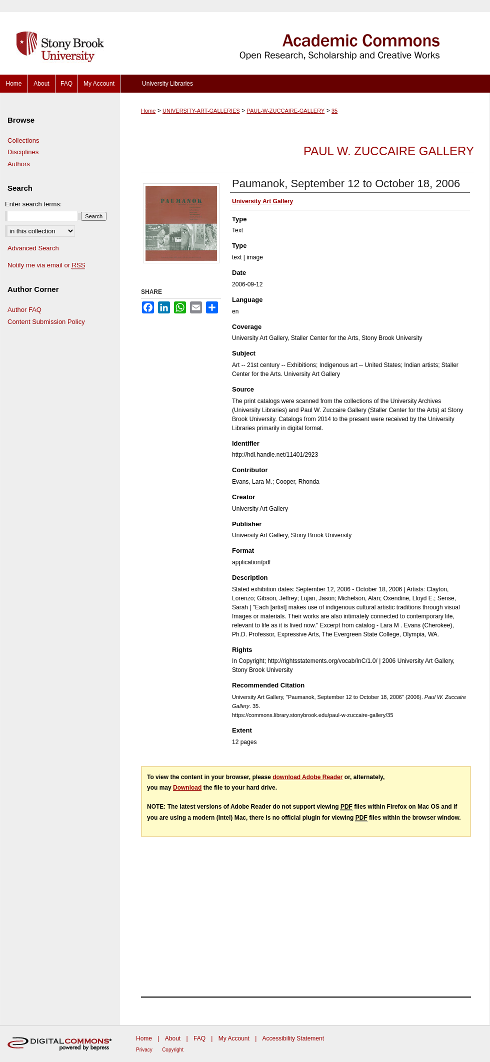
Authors (19, 164)
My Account (234, 1038)
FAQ (200, 1038)
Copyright (173, 1049)
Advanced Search (33, 248)
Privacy (144, 1049)
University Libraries (167, 83)
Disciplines (23, 152)
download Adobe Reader (307, 777)
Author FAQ (25, 309)
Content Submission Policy (46, 321)
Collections (24, 140)
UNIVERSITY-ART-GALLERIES (201, 111)
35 (335, 111)
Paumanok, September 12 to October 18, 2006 (346, 183)
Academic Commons (305, 37)
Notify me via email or (46, 265)
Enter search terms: (33, 204)
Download (187, 787)
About (172, 1038)
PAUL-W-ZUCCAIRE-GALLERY (285, 111)
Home (148, 111)
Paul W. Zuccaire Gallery (389, 151)
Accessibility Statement (293, 1038)
